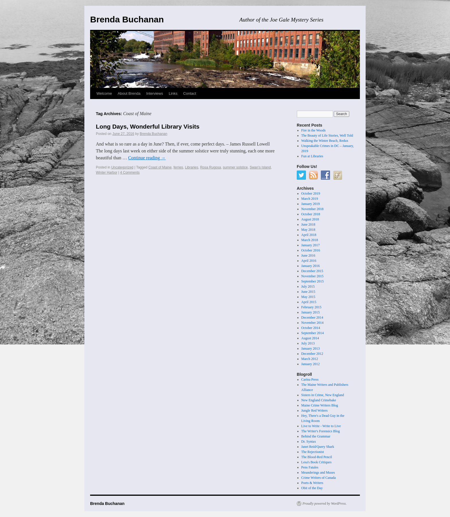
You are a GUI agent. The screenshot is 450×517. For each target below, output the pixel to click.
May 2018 (308, 230)
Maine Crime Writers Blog (319, 405)
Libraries (191, 167)
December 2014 (312, 317)
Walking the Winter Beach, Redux (324, 141)
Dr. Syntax (308, 441)
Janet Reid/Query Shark (317, 447)
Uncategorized (122, 167)
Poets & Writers (312, 483)
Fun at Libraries (312, 156)
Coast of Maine (160, 167)
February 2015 (311, 307)
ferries (178, 167)
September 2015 (312, 281)
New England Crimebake (318, 400)
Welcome (104, 93)
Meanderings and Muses (318, 472)
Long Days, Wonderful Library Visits (147, 126)
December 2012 (312, 354)
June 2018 (308, 224)
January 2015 (310, 312)
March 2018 (309, 240)
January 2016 (310, 266)
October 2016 (310, 250)
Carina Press (310, 379)
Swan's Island (260, 167)
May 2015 (308, 297)
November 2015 (312, 276)
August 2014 (310, 338)
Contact (189, 93)
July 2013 (308, 343)
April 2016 (308, 261)
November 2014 (312, 323)
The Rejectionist (312, 452)
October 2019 (310, 193)
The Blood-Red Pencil (316, 457)
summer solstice (235, 167)
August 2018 (310, 219)
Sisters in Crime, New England (322, 395)
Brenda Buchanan (127, 19)
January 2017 (310, 245)
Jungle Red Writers (314, 410)
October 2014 (310, 328)
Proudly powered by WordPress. (324, 503)
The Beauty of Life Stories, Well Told (327, 135)
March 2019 (309, 199)
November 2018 (312, 209)
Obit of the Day (312, 488)
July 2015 (308, 286)
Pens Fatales (310, 467)
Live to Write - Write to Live (321, 426)
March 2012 (309, 359)
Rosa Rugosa (210, 167)
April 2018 (308, 235)
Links (173, 93)
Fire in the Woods (313, 130)
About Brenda (129, 93)
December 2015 (312, 271)
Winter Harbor (106, 173)
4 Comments (130, 173)
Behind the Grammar (315, 436)
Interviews (154, 93)
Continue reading (147, 157)
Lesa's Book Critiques (316, 462)
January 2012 (310, 364)
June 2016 (308, 255)
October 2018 (310, 214)
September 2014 (312, 333)
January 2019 (310, 204)
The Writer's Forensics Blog (320, 431)
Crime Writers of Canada (318, 478)
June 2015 (308, 292)
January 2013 (310, 348)
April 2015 (308, 302)
